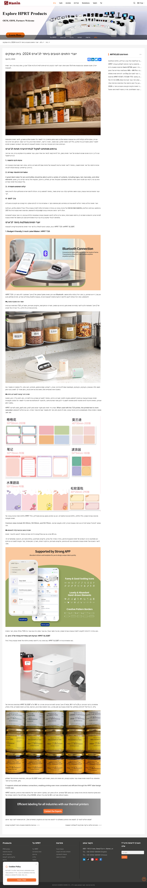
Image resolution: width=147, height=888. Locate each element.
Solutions (86, 3)
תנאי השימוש (81, 885)
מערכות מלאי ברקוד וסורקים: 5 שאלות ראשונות (81, 825)
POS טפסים (6, 849)
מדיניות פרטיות (90, 885)
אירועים (63, 37)
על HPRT (53, 37)
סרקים (5, 860)
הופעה (79, 37)
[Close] (36, 864)
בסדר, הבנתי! (21, 880)
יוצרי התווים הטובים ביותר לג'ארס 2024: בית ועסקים (20, 42)
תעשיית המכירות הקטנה (63, 851)
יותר (140, 54)
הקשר (95, 3)
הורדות (76, 3)
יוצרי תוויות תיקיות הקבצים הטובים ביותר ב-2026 (125, 86)
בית (54, 3)
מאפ (75, 885)
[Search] (134, 3)
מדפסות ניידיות (7, 854)
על (101, 3)
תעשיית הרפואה (61, 857)
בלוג (95, 37)
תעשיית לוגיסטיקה (61, 854)
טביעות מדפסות (7, 851)
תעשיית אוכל (60, 849)
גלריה (72, 37)
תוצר (61, 3)
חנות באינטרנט (36, 851)
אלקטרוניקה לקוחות (9, 857)
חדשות (88, 37)
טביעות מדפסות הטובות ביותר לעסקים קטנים (20, 825)
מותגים (68, 3)
